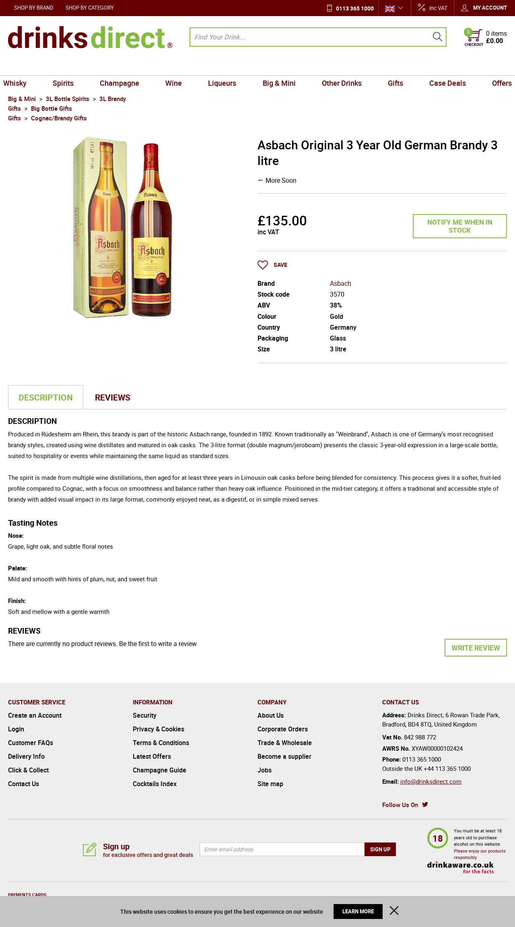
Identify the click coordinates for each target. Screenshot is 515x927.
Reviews (112, 397)
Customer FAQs (30, 742)
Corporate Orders (283, 729)
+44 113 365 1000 (447, 768)
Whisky (23, 66)
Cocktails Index (155, 783)
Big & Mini (278, 66)
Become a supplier (284, 756)
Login (16, 729)
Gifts (391, 66)
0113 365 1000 (355, 8)
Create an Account (35, 715)
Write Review (475, 647)
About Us (271, 715)
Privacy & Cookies (158, 729)
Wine (176, 66)
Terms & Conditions (161, 742)
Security (145, 715)
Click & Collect (28, 770)
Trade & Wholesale (285, 742)
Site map (270, 783)
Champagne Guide (159, 770)
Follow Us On (400, 805)
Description (46, 397)
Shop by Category (90, 7)
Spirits (69, 66)
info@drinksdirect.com (430, 781)
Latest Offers (152, 756)
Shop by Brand (34, 7)
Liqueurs (223, 66)
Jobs (265, 770)
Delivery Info (26, 756)
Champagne (124, 66)
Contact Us (23, 783)
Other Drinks (339, 66)
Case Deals (441, 66)
